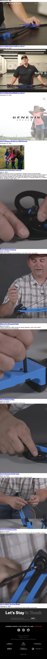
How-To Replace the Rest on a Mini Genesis (13, 141)
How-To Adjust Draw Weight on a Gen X (12, 93)
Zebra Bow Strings (9, 648)
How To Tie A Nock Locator (8, 529)
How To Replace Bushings (8, 250)
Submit (33, 618)
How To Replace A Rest (7, 399)
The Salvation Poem (38, 649)
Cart (40, 3)
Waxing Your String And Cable (9, 324)
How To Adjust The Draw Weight (10, 604)
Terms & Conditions (23, 635)
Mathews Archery (9, 644)
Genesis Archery (14, 4)
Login (35, 3)
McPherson (23, 649)
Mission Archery (38, 644)
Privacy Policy (23, 637)
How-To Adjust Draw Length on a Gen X (12, 46)
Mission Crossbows (23, 644)
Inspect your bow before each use (10, 170)
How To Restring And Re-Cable (9, 474)
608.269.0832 (38, 626)
